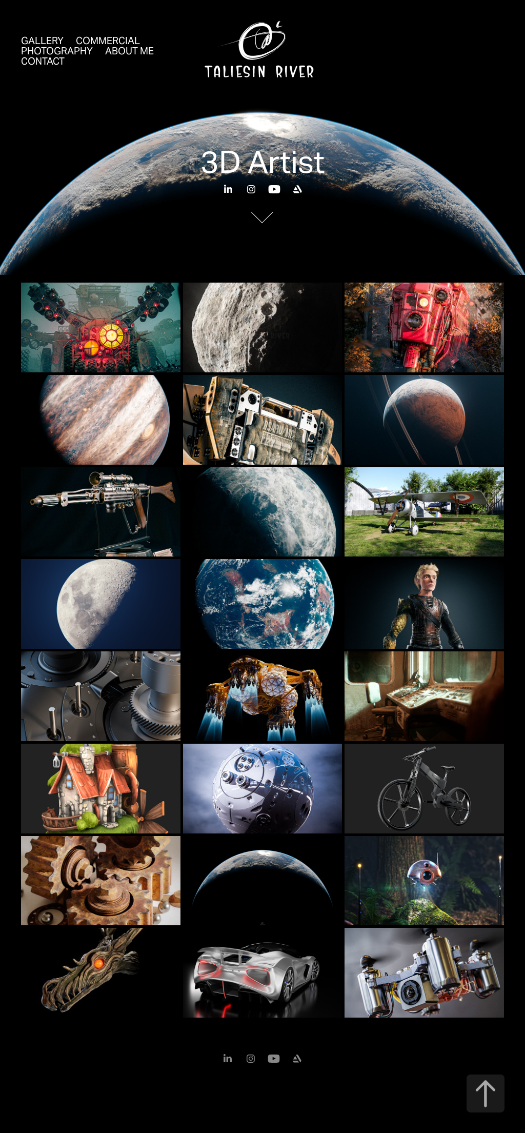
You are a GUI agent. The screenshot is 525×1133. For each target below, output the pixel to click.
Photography (57, 51)
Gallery (42, 40)
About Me (129, 51)
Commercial (108, 40)
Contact (43, 61)
